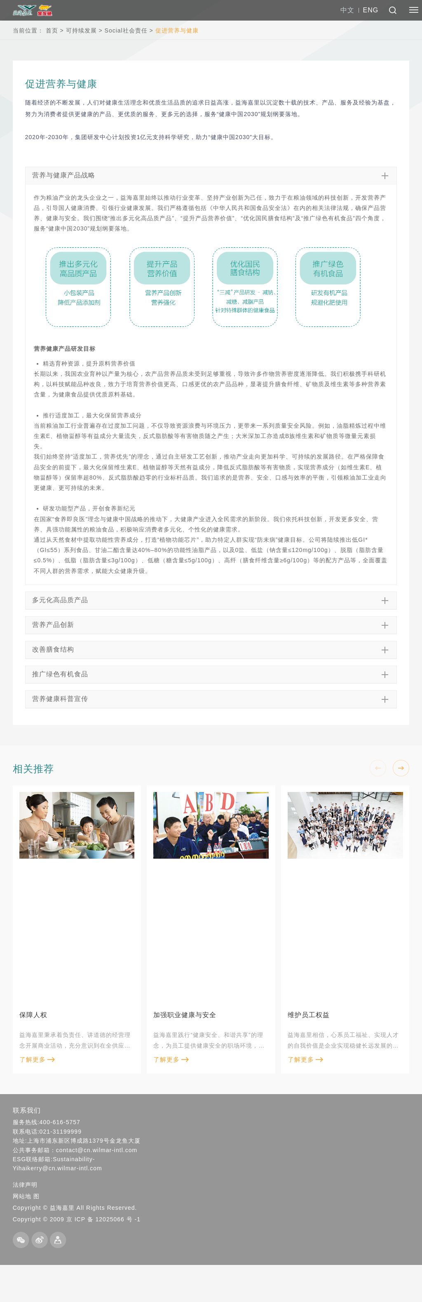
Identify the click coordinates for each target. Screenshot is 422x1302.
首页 (52, 30)
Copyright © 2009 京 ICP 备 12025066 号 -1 (77, 1219)
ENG (371, 10)
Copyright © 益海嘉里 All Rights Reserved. (75, 1207)
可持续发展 (81, 30)
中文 (347, 10)
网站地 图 (26, 1196)
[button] (401, 768)
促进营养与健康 (177, 30)
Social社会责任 (126, 30)
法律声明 (25, 1184)
